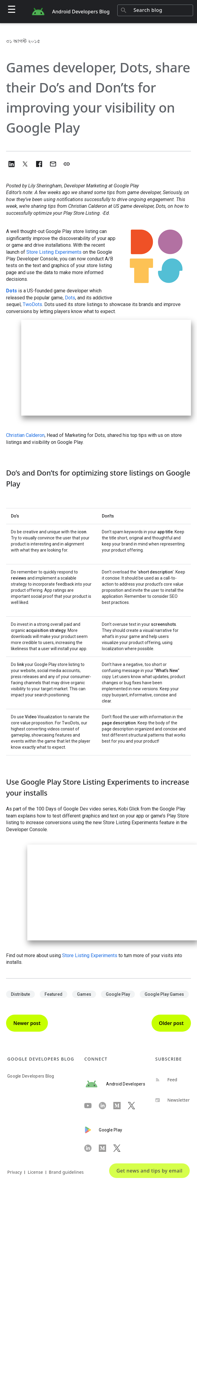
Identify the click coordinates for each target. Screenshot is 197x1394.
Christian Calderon (25, 435)
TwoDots (32, 304)
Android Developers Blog (81, 11)
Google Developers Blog (30, 1076)
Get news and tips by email (149, 1170)
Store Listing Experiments (54, 252)
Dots (11, 291)
